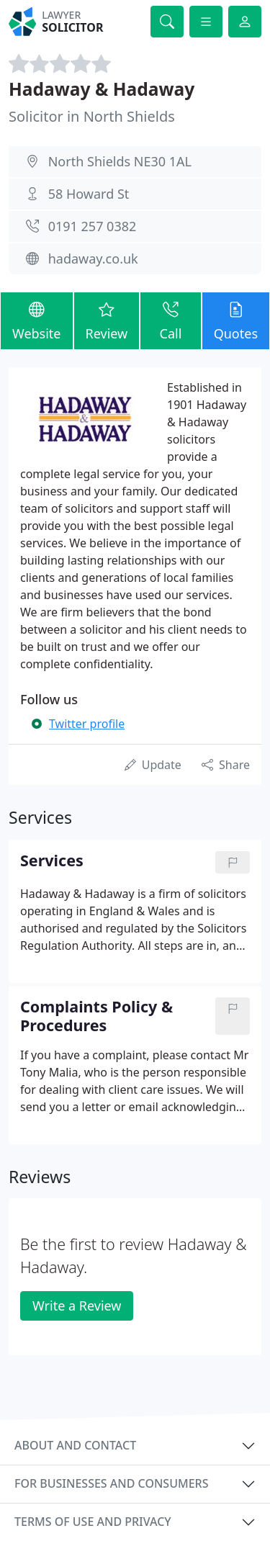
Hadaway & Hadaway (101, 89)
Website (36, 320)
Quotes (236, 320)
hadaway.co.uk (93, 258)
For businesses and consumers (111, 1483)
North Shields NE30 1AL (120, 161)
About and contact (75, 1445)
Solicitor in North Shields (92, 116)
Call (170, 320)
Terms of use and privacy (92, 1521)
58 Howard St (89, 193)
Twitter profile (87, 724)
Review (107, 320)
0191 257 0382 (92, 226)
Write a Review (76, 1305)
